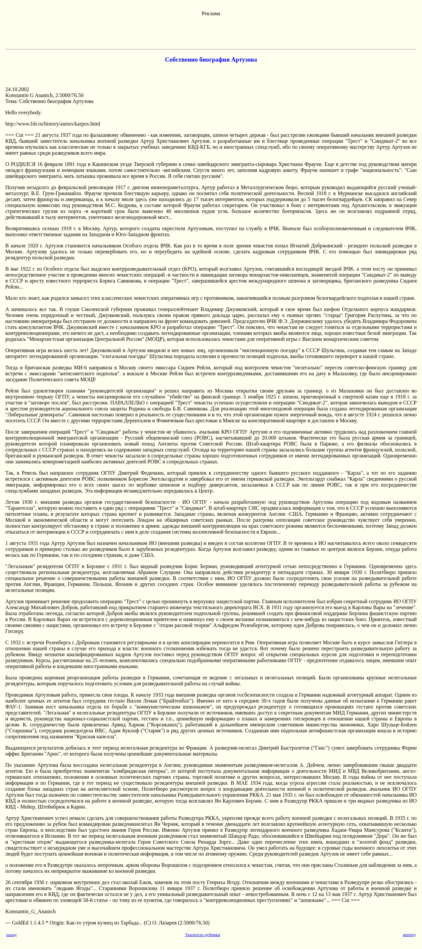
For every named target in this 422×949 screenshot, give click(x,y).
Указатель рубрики (202, 934)
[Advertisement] (211, 31)
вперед (409, 934)
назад (11, 934)
